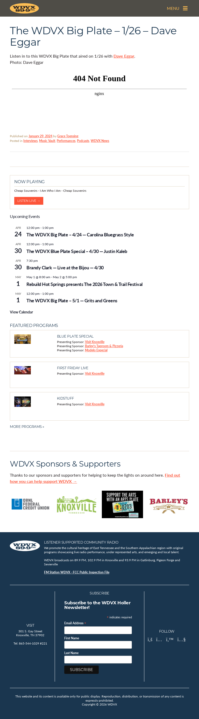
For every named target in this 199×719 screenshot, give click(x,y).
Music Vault (47, 141)
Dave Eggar (123, 56)
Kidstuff (65, 398)
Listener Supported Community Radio (81, 542)
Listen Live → (28, 201)
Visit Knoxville (94, 342)
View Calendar (21, 311)
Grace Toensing (67, 136)
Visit (30, 625)
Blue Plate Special (75, 336)
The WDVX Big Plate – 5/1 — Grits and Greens (71, 300)
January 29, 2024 (40, 136)
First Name (71, 638)
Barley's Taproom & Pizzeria (104, 346)
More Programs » (27, 426)
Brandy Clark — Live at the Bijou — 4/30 (65, 267)
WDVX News (100, 141)
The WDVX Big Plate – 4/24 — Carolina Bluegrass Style (80, 234)
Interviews (30, 141)
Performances (66, 141)
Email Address (75, 622)
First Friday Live (72, 368)
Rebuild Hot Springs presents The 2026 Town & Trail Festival (84, 284)
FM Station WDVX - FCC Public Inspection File (76, 572)
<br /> (99, 99)
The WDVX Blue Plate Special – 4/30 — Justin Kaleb (76, 251)
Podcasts (83, 141)
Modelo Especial (96, 350)
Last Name (71, 653)
